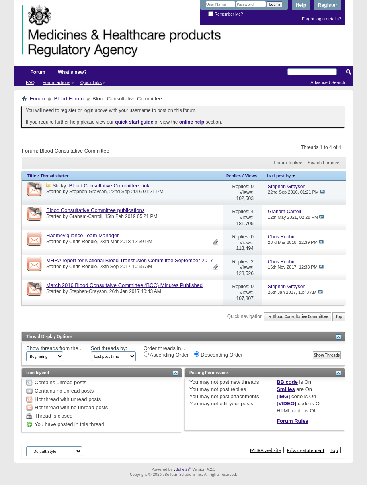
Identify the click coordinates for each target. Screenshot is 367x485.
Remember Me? (225, 14)
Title (31, 176)
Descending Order (218, 354)
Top (339, 316)
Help (301, 5)
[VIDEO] (286, 403)
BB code (287, 382)
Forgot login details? (321, 18)
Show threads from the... (54, 348)
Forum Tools (286, 162)
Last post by (281, 176)
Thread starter (55, 176)
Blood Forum (69, 99)
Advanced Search (327, 82)
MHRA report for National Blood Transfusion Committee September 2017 (129, 260)
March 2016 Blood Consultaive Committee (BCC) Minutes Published (124, 285)
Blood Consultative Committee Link (109, 186)
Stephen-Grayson (88, 191)
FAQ (30, 82)
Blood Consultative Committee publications (95, 210)
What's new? (72, 72)
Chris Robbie (83, 241)
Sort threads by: (109, 348)
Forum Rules (292, 421)
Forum (37, 72)
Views (251, 176)
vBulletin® (182, 469)
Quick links (91, 82)
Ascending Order (166, 354)
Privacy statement (305, 450)
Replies (233, 176)
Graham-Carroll (85, 216)
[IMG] (283, 396)
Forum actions (56, 82)
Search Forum (322, 162)
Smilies (286, 389)
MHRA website (265, 450)
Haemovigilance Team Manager (82, 235)
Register (327, 5)
